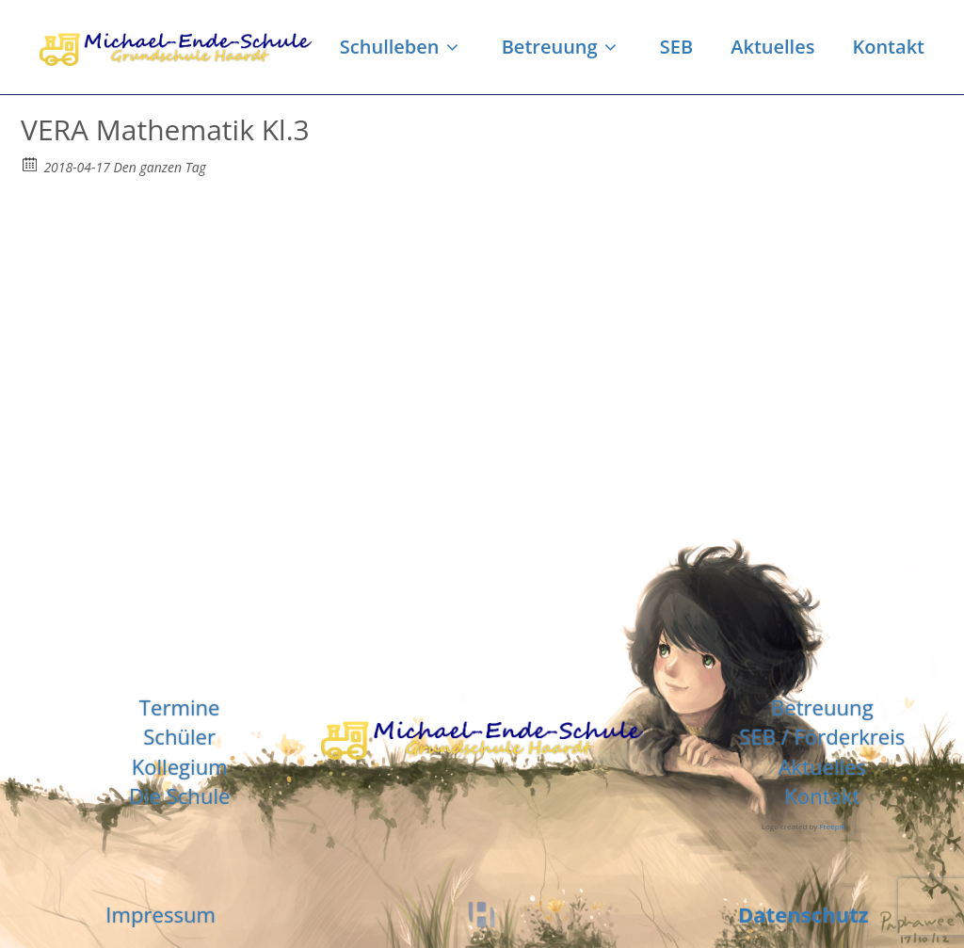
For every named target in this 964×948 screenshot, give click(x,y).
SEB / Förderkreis (822, 736)
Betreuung (562, 46)
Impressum (160, 914)
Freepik (832, 826)
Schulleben (402, 46)
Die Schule (180, 795)
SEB (676, 46)
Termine (179, 707)
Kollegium (180, 766)
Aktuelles (772, 46)
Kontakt (888, 46)
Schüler (179, 736)
